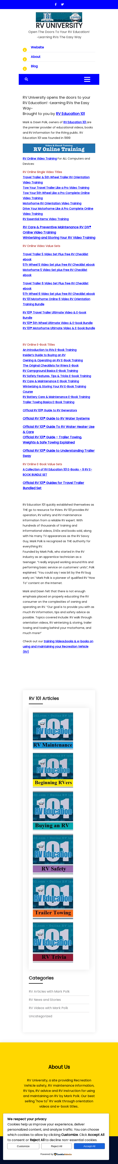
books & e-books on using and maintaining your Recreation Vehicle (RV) (58, 646)
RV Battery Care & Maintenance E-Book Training (56, 397)
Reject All (56, 1146)
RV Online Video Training (40, 159)
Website (37, 47)
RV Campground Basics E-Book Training (50, 371)
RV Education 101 (75, 122)
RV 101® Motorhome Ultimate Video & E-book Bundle (59, 328)
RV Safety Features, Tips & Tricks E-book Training (57, 376)
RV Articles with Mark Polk (49, 991)
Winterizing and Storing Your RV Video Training (59, 237)
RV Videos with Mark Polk (48, 1008)
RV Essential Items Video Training (46, 219)
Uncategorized (40, 1016)
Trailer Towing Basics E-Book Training (48, 402)
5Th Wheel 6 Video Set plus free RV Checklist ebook (59, 294)
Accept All (89, 1146)
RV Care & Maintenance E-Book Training (51, 381)
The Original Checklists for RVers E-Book (51, 366)
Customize (23, 1146)
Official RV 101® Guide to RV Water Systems (56, 418)
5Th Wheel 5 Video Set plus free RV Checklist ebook (59, 265)
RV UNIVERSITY (59, 25)
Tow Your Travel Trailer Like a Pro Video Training (56, 188)
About (35, 56)
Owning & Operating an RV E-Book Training (53, 360)
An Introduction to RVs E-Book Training (50, 350)
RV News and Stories (45, 999)
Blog (34, 66)
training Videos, (54, 641)
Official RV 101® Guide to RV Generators (50, 410)
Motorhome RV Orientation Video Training (52, 203)
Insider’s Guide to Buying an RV (44, 355)
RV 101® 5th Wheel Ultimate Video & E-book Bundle (58, 323)
